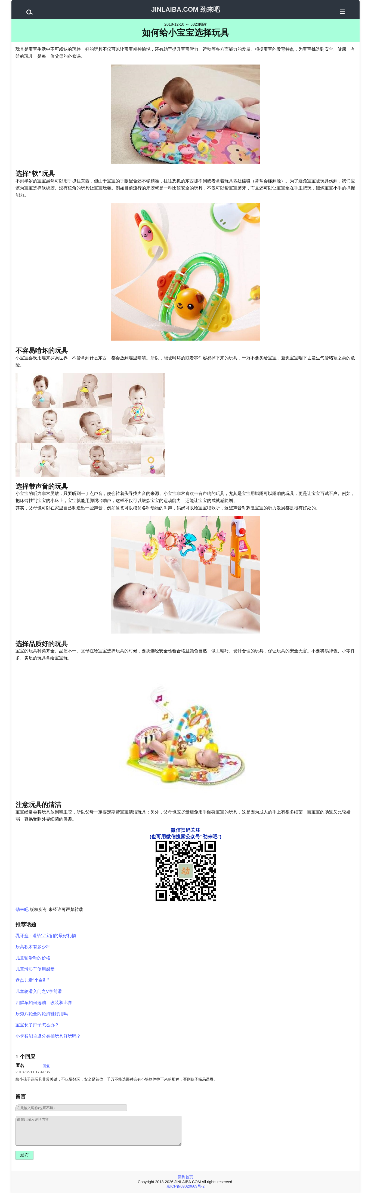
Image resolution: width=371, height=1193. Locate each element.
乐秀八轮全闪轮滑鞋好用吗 (42, 1013)
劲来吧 (22, 909)
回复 (46, 1066)
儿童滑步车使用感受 (35, 969)
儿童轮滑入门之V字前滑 (39, 991)
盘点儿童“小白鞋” (32, 980)
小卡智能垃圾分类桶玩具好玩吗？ (48, 1036)
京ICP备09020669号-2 (185, 1186)
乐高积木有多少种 (33, 946)
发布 (24, 1155)
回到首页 (185, 1177)
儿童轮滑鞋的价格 (33, 958)
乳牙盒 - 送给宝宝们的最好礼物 (46, 935)
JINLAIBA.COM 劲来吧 (185, 9)
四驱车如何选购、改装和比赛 (44, 1002)
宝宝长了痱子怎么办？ (37, 1025)
